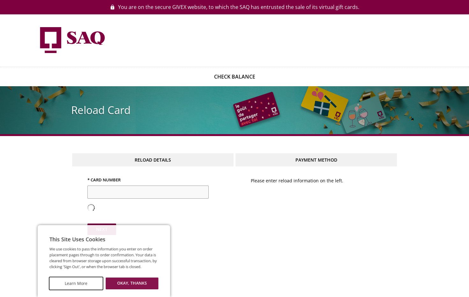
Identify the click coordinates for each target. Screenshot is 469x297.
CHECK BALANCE (234, 76)
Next (102, 229)
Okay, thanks (120, 285)
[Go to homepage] (72, 40)
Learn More (71, 285)
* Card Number (104, 180)
